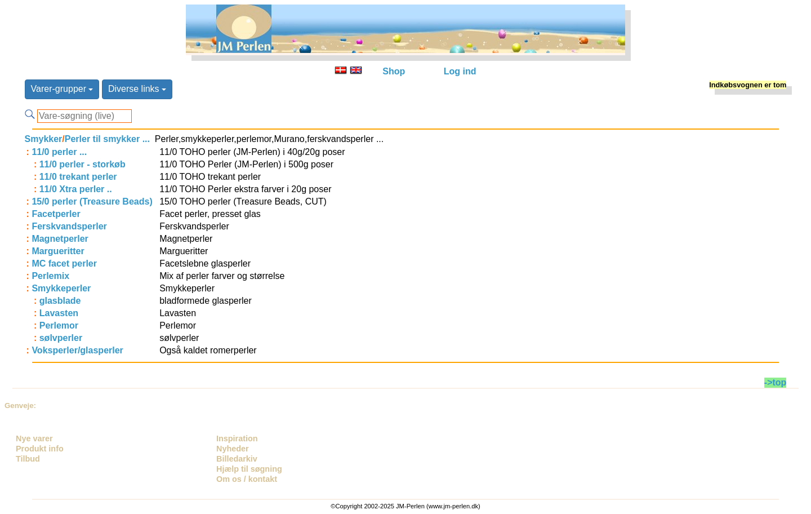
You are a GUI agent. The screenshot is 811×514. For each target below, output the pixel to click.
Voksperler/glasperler (77, 350)
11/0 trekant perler (78, 176)
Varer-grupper (62, 89)
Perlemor (58, 325)
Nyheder (232, 448)
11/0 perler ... (59, 152)
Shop (393, 71)
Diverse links (137, 89)
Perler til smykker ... (107, 139)
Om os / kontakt (246, 479)
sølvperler (60, 338)
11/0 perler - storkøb (82, 164)
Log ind (460, 71)
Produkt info (40, 448)
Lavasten (58, 313)
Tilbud (28, 458)
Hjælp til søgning (249, 468)
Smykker (44, 139)
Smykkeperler (61, 288)
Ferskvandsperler (69, 226)
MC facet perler (64, 263)
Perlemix (50, 276)
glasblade (60, 300)
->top (775, 382)
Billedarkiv (236, 458)
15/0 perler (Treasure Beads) (92, 201)
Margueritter (58, 251)
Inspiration (237, 438)
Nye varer (34, 438)
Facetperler (56, 214)
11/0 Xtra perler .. (75, 189)
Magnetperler (60, 238)
